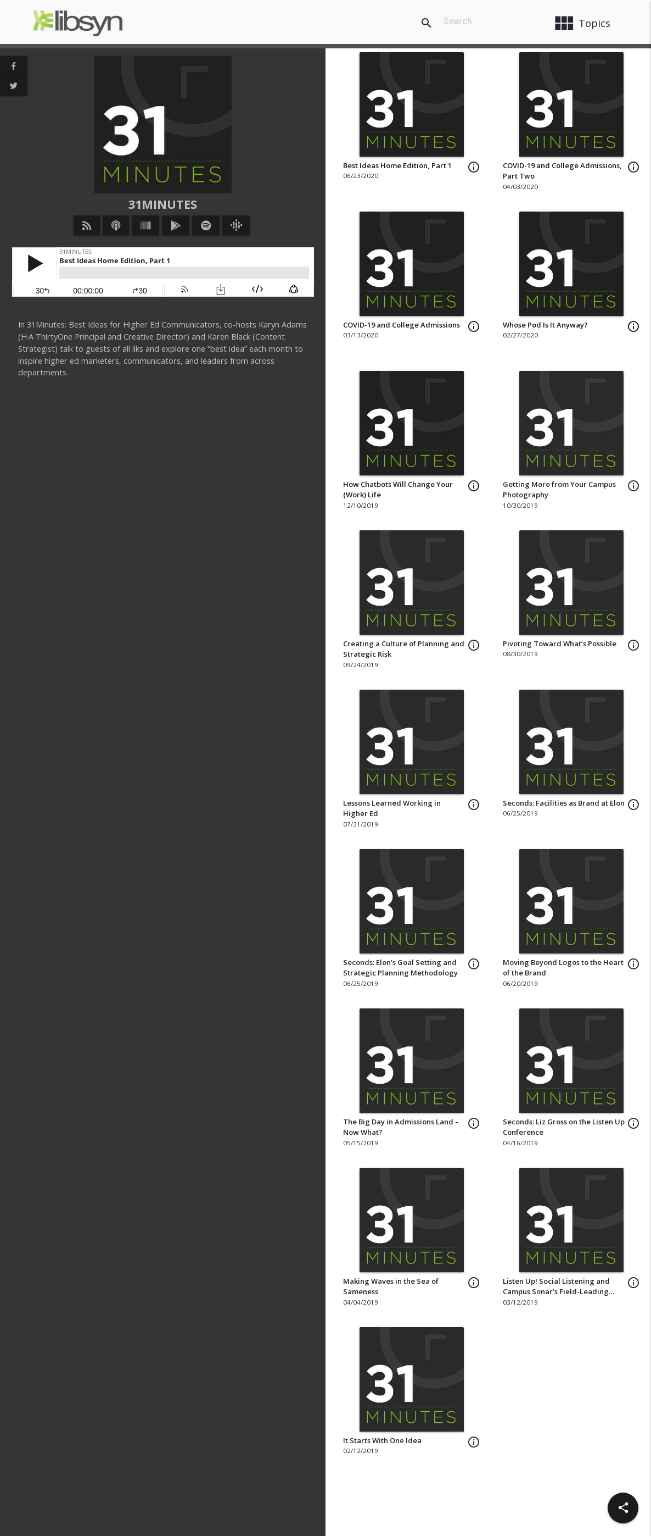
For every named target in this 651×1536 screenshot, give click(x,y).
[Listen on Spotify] (206, 225)
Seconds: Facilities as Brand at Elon (564, 803)
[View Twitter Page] (13, 86)
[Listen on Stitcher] (146, 225)
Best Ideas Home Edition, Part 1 (397, 165)
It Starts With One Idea (382, 1440)
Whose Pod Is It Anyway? (545, 325)
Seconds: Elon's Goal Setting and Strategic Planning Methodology (400, 967)
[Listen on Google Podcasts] (236, 225)
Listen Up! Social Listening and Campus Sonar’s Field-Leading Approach (556, 1291)
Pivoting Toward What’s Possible (559, 643)
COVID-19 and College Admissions (401, 325)
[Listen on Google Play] (176, 225)
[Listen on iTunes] (116, 225)
